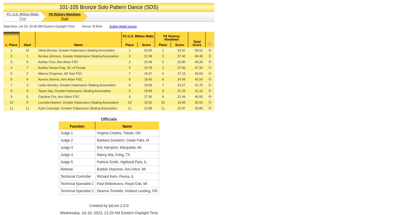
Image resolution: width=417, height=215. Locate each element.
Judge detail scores (123, 26)
